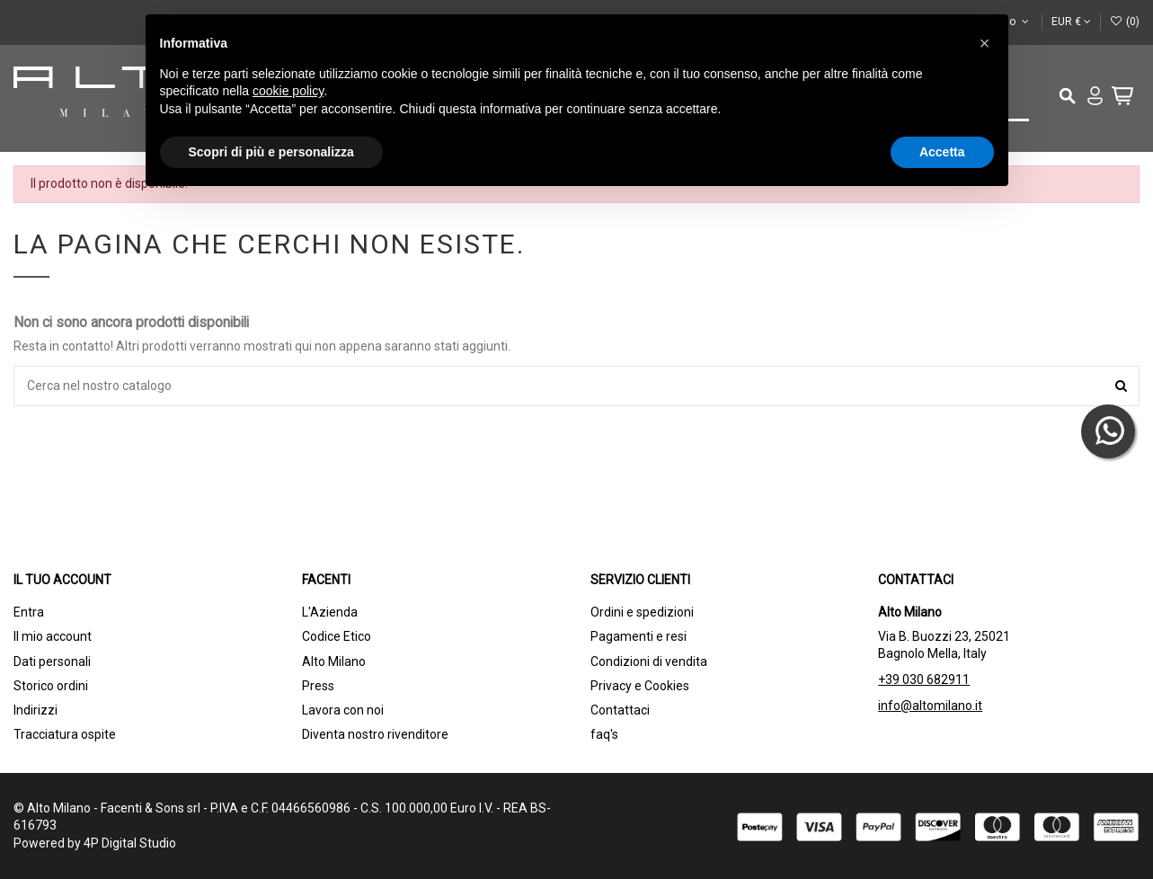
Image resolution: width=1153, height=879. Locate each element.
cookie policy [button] (288, 91)
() (1125, 21)
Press (318, 686)
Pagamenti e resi (638, 636)
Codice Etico (336, 636)
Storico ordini (50, 686)
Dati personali (52, 661)
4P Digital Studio (130, 843)
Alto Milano (334, 661)
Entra (28, 612)
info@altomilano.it (930, 705)
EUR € (1071, 21)
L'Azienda (330, 612)
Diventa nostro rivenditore (375, 734)
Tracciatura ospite (64, 734)
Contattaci (620, 710)
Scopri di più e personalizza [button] (271, 152)
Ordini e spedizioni (642, 612)
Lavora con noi (343, 710)
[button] (985, 43)
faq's (604, 734)
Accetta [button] (942, 152)
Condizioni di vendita (648, 661)
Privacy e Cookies (639, 686)
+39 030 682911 (924, 679)
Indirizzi (35, 710)
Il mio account (52, 636)
